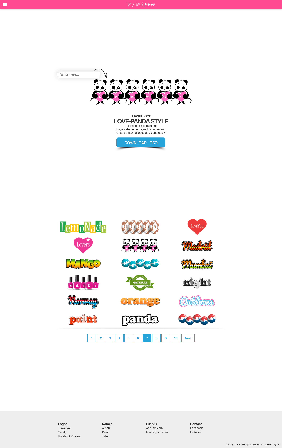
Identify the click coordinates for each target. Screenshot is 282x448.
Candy (62, 432)
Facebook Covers (69, 436)
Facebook (196, 428)
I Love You (64, 428)
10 (175, 338)
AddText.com (154, 428)
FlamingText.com (157, 432)
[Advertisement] (141, 40)
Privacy (230, 444)
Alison (106, 428)
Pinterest (195, 432)
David (105, 432)
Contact (196, 424)
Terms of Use (241, 444)
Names (107, 424)
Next (188, 338)
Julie (105, 436)
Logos (62, 424)
